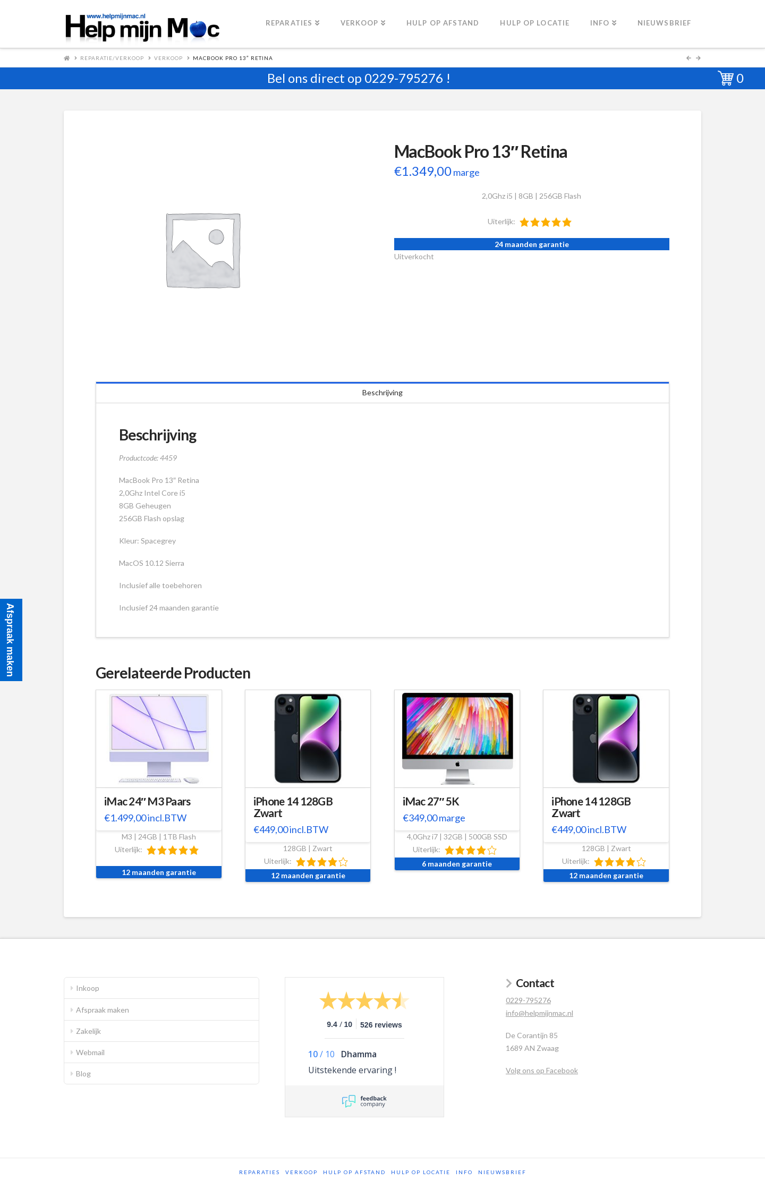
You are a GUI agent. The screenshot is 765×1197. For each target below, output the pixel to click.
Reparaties (259, 1172)
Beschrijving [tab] (382, 392)
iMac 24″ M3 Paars (147, 801)
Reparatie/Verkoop (112, 58)
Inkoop (87, 987)
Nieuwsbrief (502, 1172)
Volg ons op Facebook (542, 1070)
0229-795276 (403, 78)
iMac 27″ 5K (431, 801)
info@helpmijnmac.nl (539, 1012)
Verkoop (168, 58)
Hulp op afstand (354, 1172)
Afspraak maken (102, 1009)
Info (464, 1172)
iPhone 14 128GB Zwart (293, 807)
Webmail (90, 1052)
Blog (83, 1073)
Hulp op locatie (420, 1172)
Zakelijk (88, 1030)
